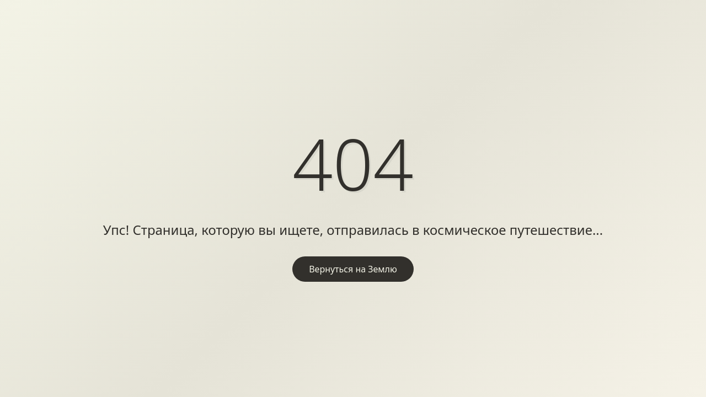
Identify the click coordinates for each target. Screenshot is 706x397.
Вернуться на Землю (353, 269)
